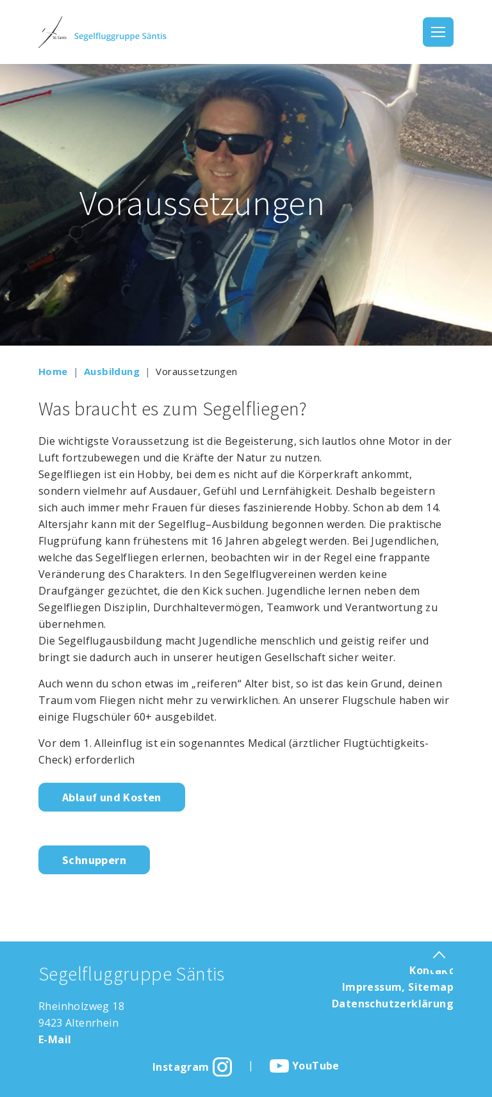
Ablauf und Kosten (111, 797)
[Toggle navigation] (438, 32)
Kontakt (431, 970)
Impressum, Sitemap (398, 987)
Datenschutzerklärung (393, 1004)
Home (53, 371)
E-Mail (54, 1039)
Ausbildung (112, 371)
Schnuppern (94, 860)
